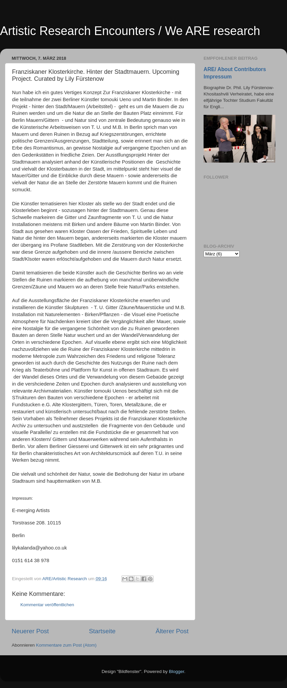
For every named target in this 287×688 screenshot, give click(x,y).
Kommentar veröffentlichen (47, 604)
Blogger (176, 671)
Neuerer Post (30, 631)
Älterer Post (172, 631)
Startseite (102, 631)
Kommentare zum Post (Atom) (66, 645)
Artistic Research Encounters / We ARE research (130, 31)
